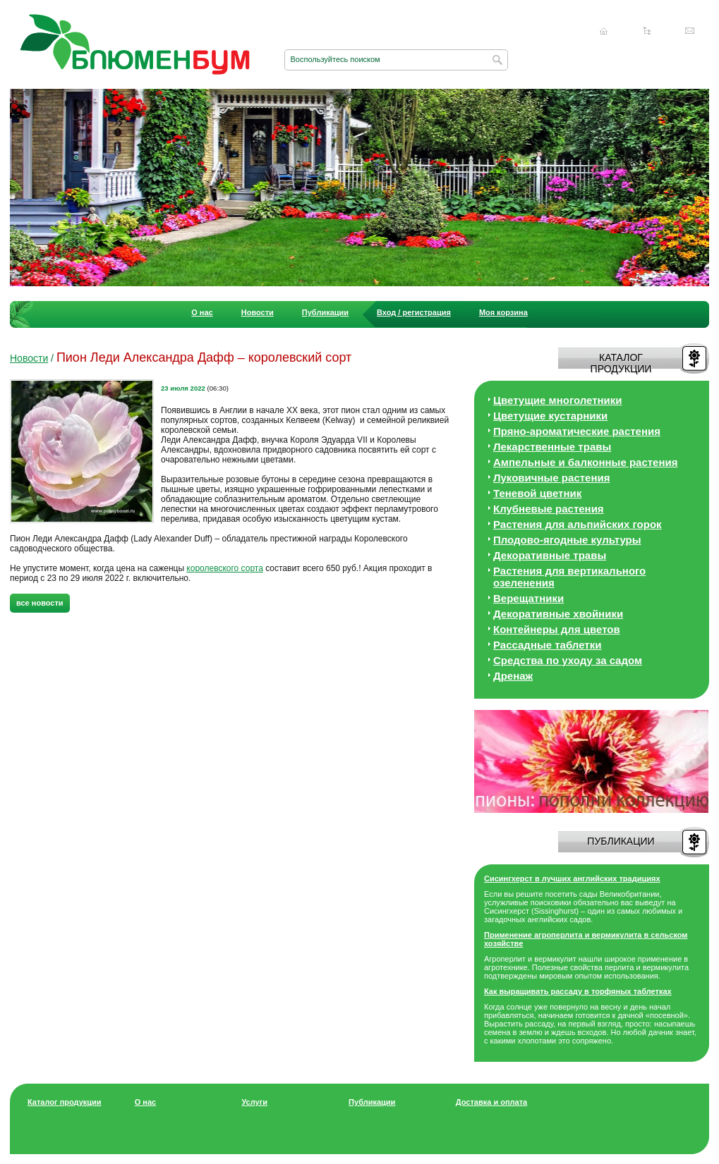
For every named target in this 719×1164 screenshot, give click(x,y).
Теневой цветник (537, 493)
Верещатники (528, 598)
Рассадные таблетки (547, 645)
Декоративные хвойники (558, 614)
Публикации (325, 312)
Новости (257, 312)
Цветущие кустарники (550, 416)
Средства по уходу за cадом (567, 660)
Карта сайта (647, 31)
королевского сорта (224, 568)
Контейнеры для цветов (556, 629)
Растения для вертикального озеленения (569, 577)
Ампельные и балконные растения (585, 462)
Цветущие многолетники (557, 400)
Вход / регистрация (414, 312)
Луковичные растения (551, 478)
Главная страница (604, 31)
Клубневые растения (548, 509)
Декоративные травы (549, 555)
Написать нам (690, 31)
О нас (202, 312)
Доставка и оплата (491, 1102)
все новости (40, 603)
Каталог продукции (65, 1102)
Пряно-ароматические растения (576, 431)
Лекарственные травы (552, 447)
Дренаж (513, 676)
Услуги (254, 1102)
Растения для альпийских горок (577, 524)
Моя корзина (503, 312)
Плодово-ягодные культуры (567, 540)
